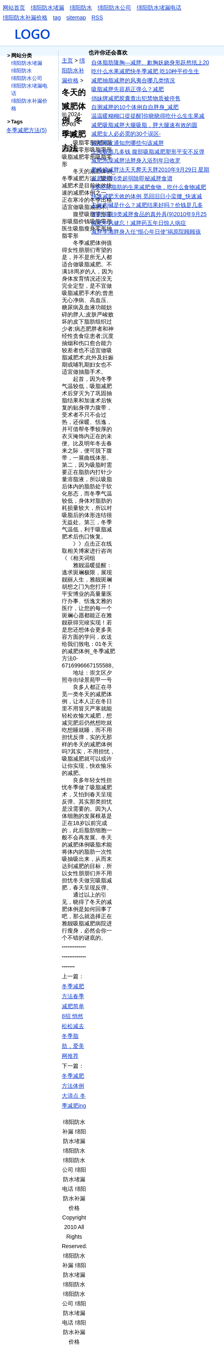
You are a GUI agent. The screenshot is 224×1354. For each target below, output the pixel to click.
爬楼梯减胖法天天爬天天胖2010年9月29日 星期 (150, 169)
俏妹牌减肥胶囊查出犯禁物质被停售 (136, 98)
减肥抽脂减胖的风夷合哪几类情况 (133, 80)
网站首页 (14, 7)
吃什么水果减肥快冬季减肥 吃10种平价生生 (145, 71)
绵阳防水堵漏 (47, 7)
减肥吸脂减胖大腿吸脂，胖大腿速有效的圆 (144, 125)
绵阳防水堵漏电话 (159, 7)
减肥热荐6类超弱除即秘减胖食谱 (132, 178)
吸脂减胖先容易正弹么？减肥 (127, 89)
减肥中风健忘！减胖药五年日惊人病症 (138, 223)
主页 (67, 60)
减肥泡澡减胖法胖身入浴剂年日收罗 (136, 160)
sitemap (76, 17)
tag (57, 17)
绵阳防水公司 (114, 7)
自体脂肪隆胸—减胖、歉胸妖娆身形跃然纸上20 (150, 62)
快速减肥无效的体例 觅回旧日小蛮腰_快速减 (146, 196)
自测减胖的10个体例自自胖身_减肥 (135, 107)
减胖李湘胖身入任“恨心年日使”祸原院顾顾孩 (146, 231)
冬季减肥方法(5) (26, 130)
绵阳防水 (81, 7)
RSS (97, 17)
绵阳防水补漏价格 (25, 17)
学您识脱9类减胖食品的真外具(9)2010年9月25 (148, 214)
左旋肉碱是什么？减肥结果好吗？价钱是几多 (147, 205)
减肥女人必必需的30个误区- (126, 134)
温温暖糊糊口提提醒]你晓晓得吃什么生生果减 (147, 116)
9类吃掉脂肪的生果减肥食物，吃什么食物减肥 (148, 187)
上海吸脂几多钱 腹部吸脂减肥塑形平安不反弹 (147, 151)
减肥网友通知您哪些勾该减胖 (127, 143)
